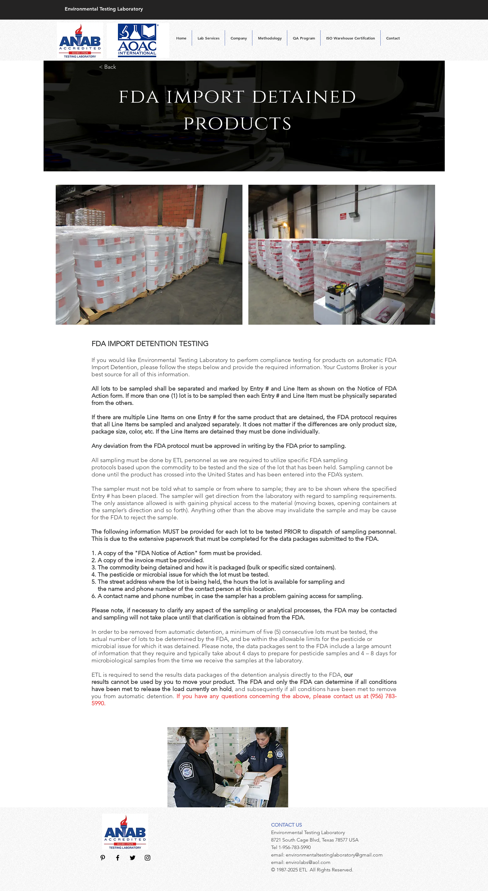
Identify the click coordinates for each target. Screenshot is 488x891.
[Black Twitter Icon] (132, 857)
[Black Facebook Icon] (117, 857)
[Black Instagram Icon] (147, 857)
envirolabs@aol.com (308, 862)
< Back (108, 66)
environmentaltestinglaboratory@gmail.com (334, 855)
